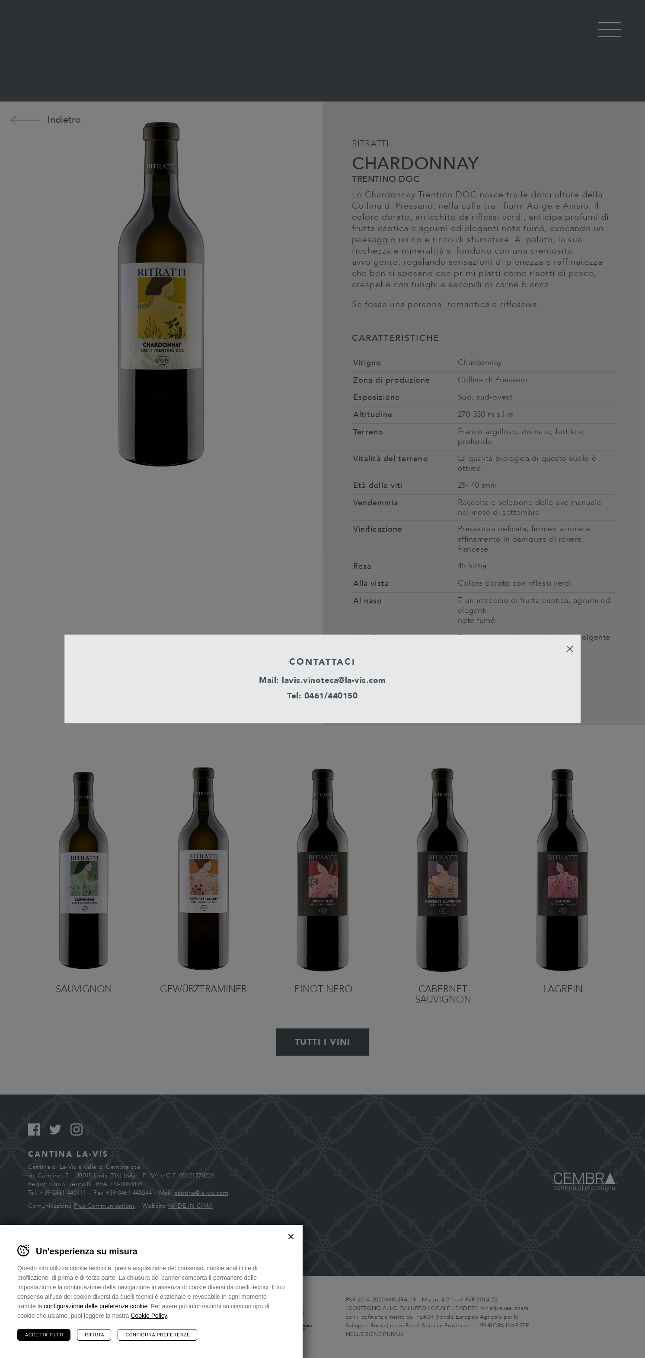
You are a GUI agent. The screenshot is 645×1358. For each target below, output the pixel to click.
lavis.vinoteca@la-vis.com (334, 680)
